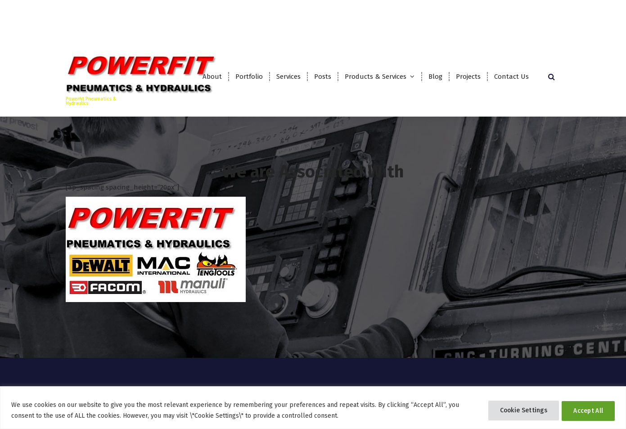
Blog (435, 76)
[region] (313, 407)
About (212, 76)
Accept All (586, 410)
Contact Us (511, 76)
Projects (468, 76)
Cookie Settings (517, 410)
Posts (322, 76)
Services (288, 76)
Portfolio (249, 76)
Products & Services (375, 76)
